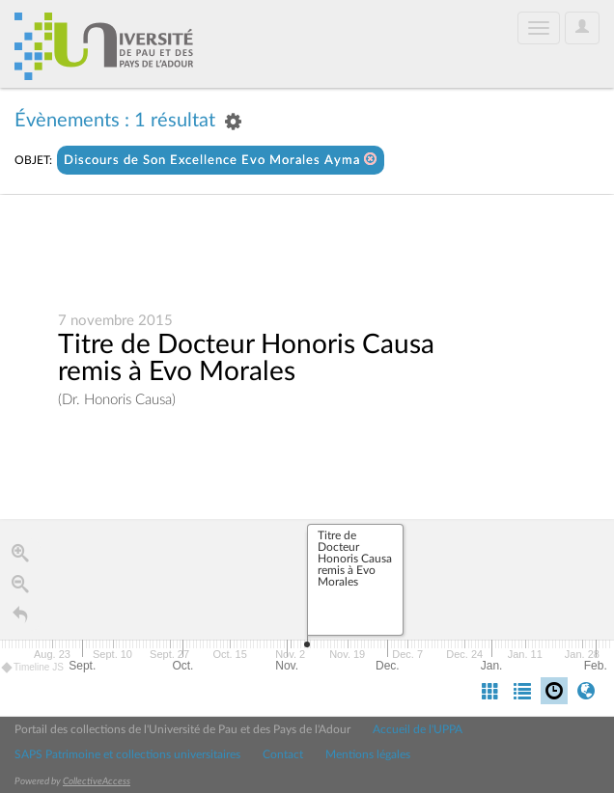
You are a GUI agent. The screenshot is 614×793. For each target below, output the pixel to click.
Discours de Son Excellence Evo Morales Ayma (220, 159)
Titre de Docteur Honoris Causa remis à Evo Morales (246, 359)
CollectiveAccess (96, 781)
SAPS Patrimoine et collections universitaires (127, 754)
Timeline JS (33, 668)
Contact (283, 754)
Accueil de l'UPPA (417, 729)
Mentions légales (367, 754)
